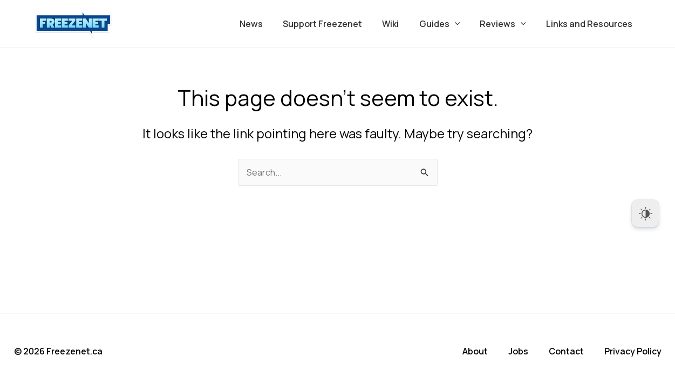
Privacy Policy (633, 351)
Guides (446, 24)
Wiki (400, 24)
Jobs (518, 351)
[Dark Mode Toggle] (645, 213)
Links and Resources (591, 24)
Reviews (507, 24)
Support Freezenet (335, 24)
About (475, 351)
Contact (566, 351)
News (266, 24)
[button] (461, 23)
